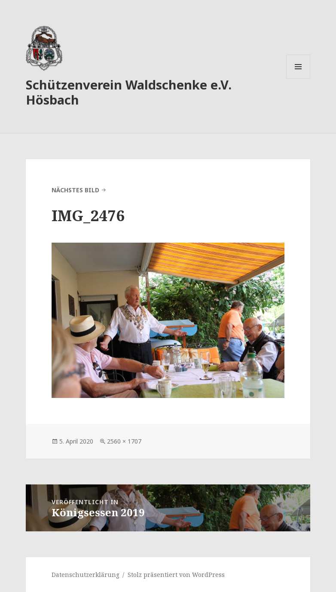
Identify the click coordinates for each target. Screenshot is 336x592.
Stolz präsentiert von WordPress (176, 574)
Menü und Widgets (298, 78)
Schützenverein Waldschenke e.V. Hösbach (129, 92)
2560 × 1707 (124, 441)
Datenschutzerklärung (85, 574)
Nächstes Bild (75, 190)
